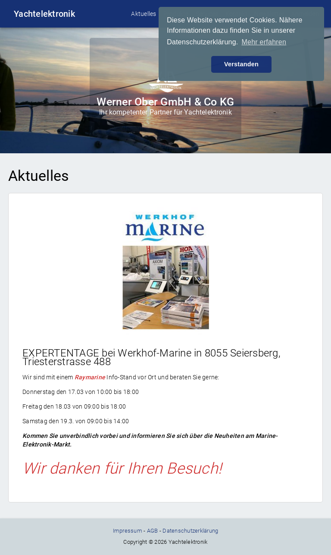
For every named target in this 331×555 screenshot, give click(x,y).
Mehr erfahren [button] (263, 42)
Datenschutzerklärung (190, 530)
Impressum (127, 530)
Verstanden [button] (241, 64)
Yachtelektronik (44, 14)
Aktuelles (143, 13)
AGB (152, 530)
